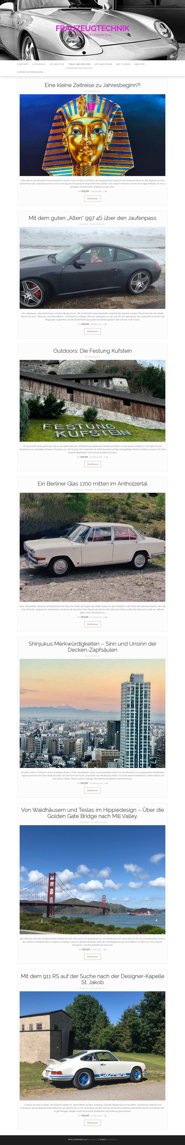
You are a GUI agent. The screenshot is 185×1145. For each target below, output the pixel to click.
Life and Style (56, 64)
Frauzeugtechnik (92, 28)
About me (140, 64)
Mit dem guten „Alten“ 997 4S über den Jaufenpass (92, 218)
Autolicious (39, 64)
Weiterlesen (92, 198)
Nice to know (123, 64)
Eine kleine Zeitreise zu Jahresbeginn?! (93, 85)
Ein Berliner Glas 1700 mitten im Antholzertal (92, 483)
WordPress (93, 1139)
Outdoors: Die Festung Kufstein (92, 351)
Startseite (23, 64)
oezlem (85, 191)
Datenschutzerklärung (30, 72)
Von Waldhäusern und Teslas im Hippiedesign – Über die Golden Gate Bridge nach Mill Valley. (92, 813)
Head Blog (112, 1139)
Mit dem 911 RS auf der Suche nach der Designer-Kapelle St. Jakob (92, 979)
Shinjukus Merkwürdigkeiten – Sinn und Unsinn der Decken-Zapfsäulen (92, 646)
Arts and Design (103, 64)
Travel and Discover (79, 64)
